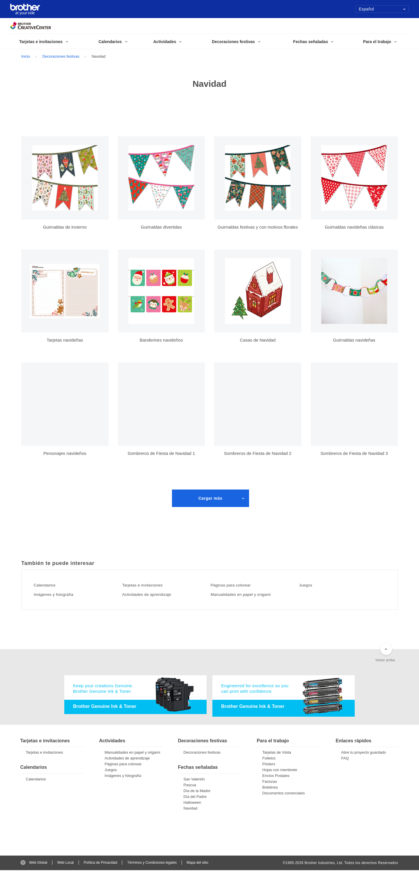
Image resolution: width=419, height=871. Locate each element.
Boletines (270, 788)
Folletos (269, 759)
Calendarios (48, 585)
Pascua (190, 786)
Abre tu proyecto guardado (363, 753)
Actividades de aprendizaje (153, 594)
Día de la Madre (197, 791)
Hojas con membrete (279, 771)
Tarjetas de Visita (276, 753)
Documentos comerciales (283, 794)
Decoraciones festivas (60, 56)
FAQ (345, 759)
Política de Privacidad (100, 863)
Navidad (191, 809)
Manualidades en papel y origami (248, 594)
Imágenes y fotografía (58, 594)
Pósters (268, 765)
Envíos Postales (276, 777)
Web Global (34, 863)
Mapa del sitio (197, 863)
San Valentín (194, 780)
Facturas (269, 782)
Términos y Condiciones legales (152, 863)
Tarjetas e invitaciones (148, 585)
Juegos (309, 585)
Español (382, 9)
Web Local (65, 863)
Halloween (192, 803)
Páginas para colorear (236, 585)
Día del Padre (195, 797)
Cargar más (210, 498)
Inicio (25, 56)
